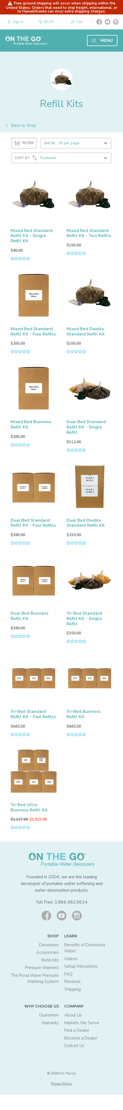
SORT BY (26, 157)
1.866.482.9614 (71, 918)
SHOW (49, 143)
